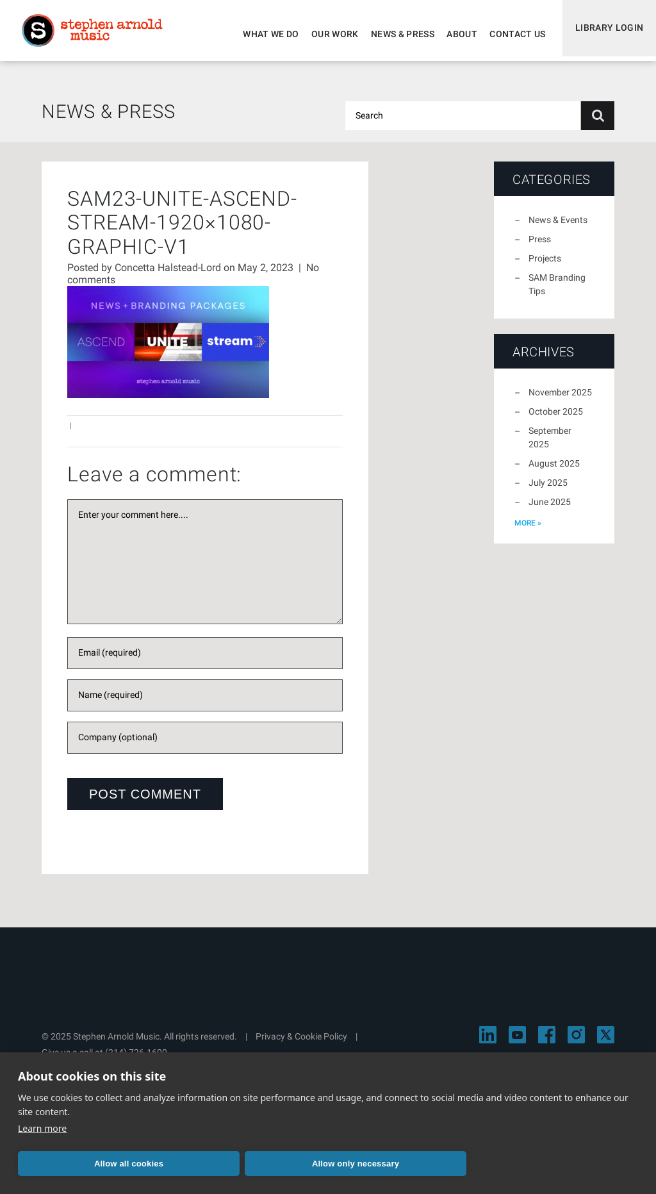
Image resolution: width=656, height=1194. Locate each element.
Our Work (329, 34)
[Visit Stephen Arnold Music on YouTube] (517, 1042)
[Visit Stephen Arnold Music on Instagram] (576, 1042)
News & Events (558, 227)
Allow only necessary (355, 1163)
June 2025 (550, 509)
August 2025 (554, 471)
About (456, 34)
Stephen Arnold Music (97, 34)
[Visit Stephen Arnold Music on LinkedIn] (487, 1042)
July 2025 (548, 490)
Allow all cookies (128, 1163)
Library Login (606, 34)
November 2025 (560, 400)
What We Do (265, 34)
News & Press (397, 34)
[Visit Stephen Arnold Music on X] (605, 1042)
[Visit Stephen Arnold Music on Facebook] (546, 1042)
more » (527, 530)
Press (540, 247)
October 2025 (556, 419)
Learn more (42, 1128)
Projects (545, 266)
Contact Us (512, 34)
